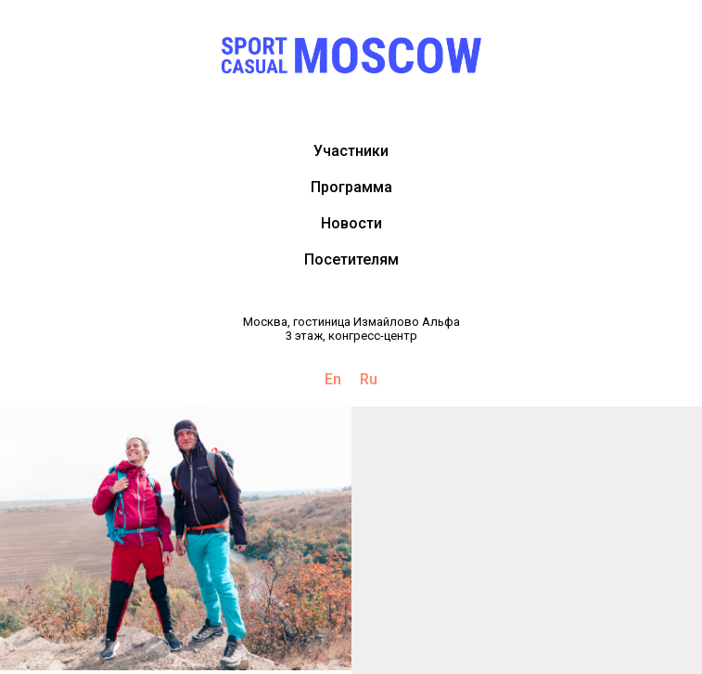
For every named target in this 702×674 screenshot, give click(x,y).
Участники (351, 151)
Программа (351, 187)
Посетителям (351, 259)
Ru (368, 379)
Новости (351, 223)
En (333, 379)
